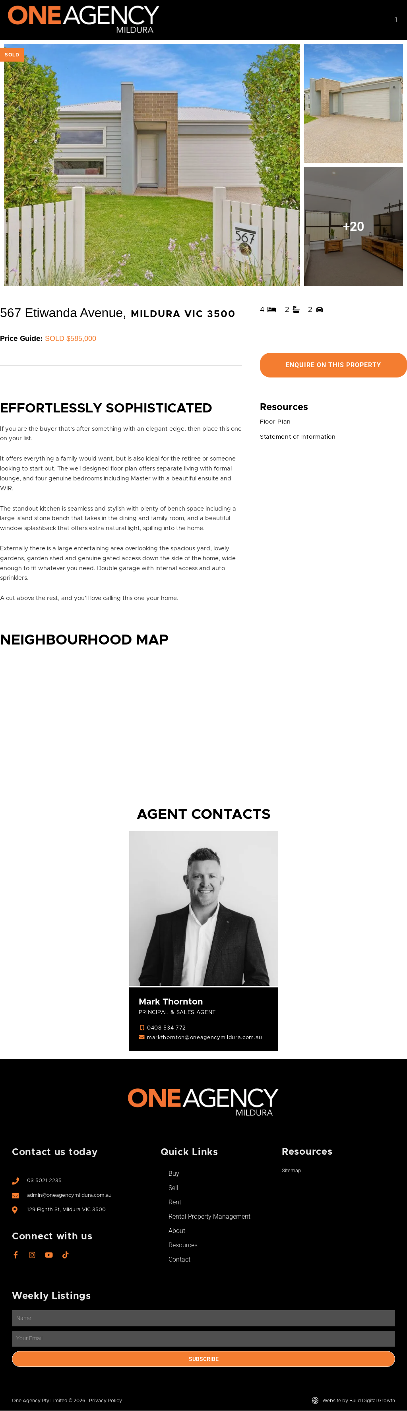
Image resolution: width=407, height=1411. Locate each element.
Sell (173, 1188)
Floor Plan (275, 422)
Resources (183, 1245)
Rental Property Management (209, 1217)
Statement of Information (299, 437)
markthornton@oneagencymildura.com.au (206, 1038)
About (177, 1231)
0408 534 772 (166, 1028)
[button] (396, 20)
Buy (174, 1174)
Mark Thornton (171, 1002)
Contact (179, 1260)
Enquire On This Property (333, 365)
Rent (175, 1202)
